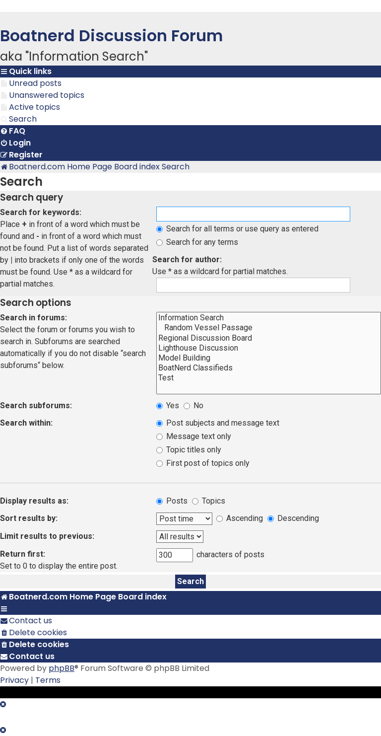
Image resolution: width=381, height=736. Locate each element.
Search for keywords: (40, 212)
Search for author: (187, 259)
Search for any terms (197, 242)
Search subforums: (36, 405)
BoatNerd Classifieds (268, 368)
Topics (208, 501)
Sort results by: (29, 518)
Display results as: (34, 501)
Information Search (268, 318)
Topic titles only (188, 449)
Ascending (239, 518)
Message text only (193, 436)
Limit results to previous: (47, 536)
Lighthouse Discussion (268, 348)
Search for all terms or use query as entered (237, 228)
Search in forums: (33, 317)
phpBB (61, 668)
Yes (167, 405)
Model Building (268, 358)
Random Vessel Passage (268, 328)
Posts (172, 501)
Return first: (22, 554)
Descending (293, 518)
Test (268, 378)
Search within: (26, 423)
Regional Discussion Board (268, 338)
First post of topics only (203, 463)
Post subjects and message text (217, 423)
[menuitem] (31, 83)
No (193, 405)
